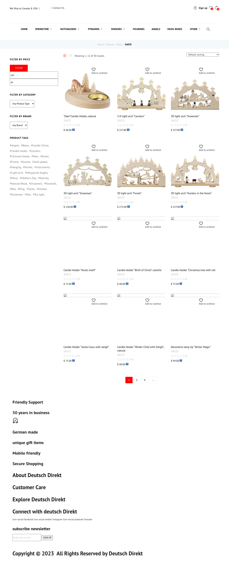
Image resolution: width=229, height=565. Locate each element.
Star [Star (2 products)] (28, 194)
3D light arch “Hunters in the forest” (191, 193)
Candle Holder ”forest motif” (80, 270)
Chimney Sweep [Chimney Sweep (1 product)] (20, 156)
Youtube (88, 519)
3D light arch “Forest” (129, 193)
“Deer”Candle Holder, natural (80, 116)
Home (101, 44)
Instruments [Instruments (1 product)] (43, 167)
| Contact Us (57, 7)
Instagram (57, 519)
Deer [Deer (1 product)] (35, 156)
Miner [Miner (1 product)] (14, 178)
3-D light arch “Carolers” (131, 116)
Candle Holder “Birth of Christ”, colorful (139, 270)
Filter (19, 68)
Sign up (200, 8)
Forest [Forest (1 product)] (14, 162)
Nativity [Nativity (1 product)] (44, 178)
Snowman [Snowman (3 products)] (17, 194)
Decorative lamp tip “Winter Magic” (191, 347)
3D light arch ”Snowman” (185, 116)
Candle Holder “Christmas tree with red (193, 270)
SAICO (67, 120)
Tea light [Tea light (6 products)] (39, 194)
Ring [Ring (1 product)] (21, 189)
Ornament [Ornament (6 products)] (36, 183)
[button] (217, 8)
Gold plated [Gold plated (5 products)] (40, 162)
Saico (119, 44)
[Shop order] (202, 55)
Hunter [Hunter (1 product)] (28, 167)
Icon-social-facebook (23, 519)
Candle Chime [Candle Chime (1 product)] (40, 145)
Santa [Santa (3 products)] (31, 189)
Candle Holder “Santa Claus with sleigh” (86, 347)
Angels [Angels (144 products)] (15, 145)
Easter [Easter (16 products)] (45, 156)
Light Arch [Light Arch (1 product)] (17, 172)
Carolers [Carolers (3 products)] (35, 151)
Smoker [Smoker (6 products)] (42, 189)
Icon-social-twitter (43, 519)
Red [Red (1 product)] (13, 189)
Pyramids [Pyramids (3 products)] (51, 183)
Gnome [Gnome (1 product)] (26, 162)
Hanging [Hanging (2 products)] (16, 167)
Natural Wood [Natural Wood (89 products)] (19, 183)
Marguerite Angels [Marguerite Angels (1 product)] (37, 172)
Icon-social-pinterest (73, 519)
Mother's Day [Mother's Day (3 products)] (28, 178)
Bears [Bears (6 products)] (26, 145)
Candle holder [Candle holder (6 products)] (19, 151)
